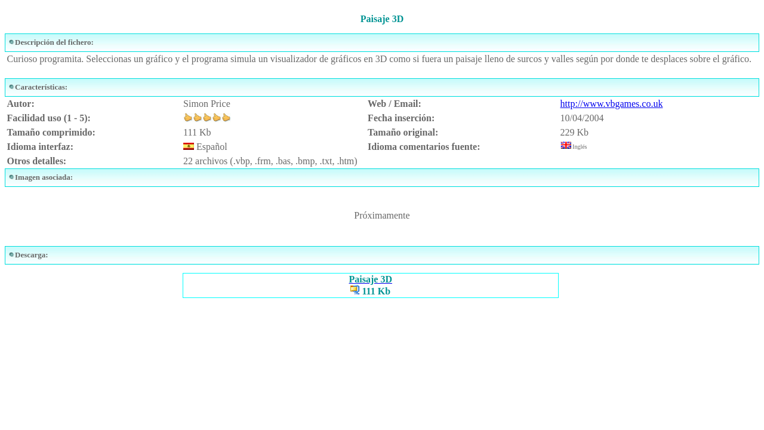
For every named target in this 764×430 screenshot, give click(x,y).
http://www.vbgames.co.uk (611, 104)
